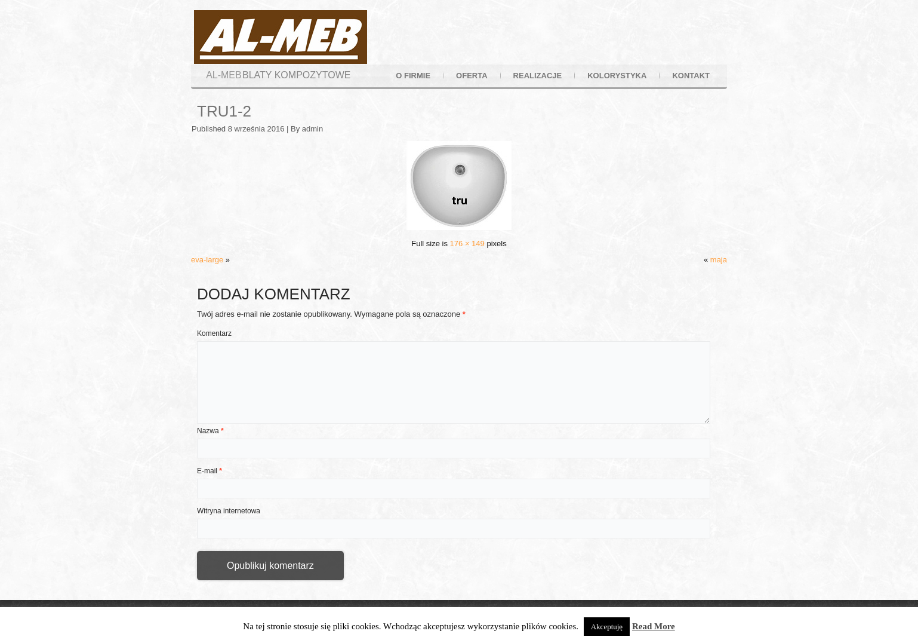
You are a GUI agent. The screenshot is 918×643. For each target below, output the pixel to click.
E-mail (209, 471)
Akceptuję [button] (607, 626)
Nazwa (210, 431)
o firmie (413, 75)
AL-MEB (224, 75)
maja (718, 259)
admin (312, 128)
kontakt (691, 75)
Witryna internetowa (228, 511)
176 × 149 (467, 243)
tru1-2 (224, 111)
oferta (471, 75)
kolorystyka (616, 75)
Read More (653, 626)
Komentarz (214, 333)
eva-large (207, 259)
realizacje (537, 75)
